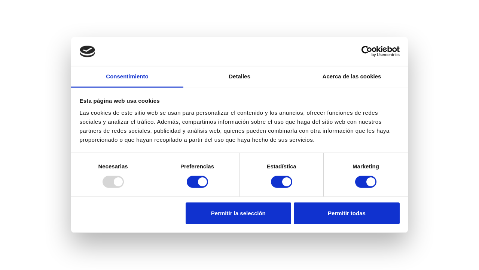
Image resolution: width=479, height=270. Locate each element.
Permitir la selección (238, 213)
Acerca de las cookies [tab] (352, 76)
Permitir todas (347, 213)
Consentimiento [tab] (127, 76)
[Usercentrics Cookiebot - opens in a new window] (367, 51)
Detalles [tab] (239, 76)
